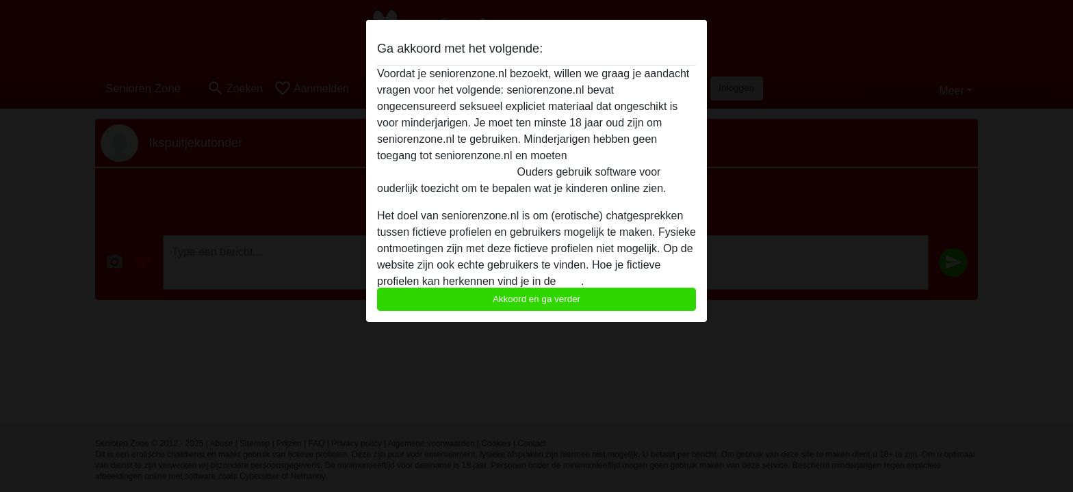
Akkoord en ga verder (536, 299)
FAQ (570, 281)
